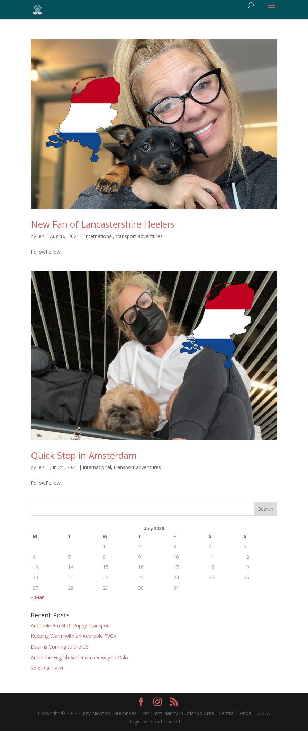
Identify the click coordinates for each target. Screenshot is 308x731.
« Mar (37, 597)
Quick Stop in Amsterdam (84, 455)
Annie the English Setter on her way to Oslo (79, 657)
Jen (40, 236)
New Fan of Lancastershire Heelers (103, 224)
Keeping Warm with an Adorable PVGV (73, 636)
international (99, 236)
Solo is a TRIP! (47, 668)
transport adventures (139, 236)
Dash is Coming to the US (60, 646)
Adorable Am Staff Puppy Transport (70, 625)
